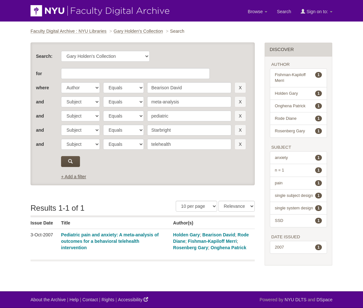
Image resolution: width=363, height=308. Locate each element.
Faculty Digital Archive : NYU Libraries (69, 31)
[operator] (123, 87)
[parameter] (80, 87)
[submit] (70, 161)
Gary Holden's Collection (138, 31)
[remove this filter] (240, 87)
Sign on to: (316, 11)
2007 (298, 247)
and (40, 101)
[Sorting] (236, 206)
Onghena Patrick (228, 247)
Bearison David (218, 234)
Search (284, 11)
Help (74, 299)
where (42, 87)
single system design (298, 208)
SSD (298, 221)
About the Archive (48, 299)
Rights (108, 299)
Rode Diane (298, 118)
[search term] (189, 87)
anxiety (298, 158)
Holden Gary (186, 234)
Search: (44, 56)
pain (298, 183)
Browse (257, 11)
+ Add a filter (73, 176)
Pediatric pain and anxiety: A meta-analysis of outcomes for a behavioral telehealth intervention (110, 241)
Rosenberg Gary (190, 247)
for (39, 73)
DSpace (324, 299)
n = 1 (298, 170)
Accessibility (133, 299)
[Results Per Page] (196, 206)
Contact (90, 299)
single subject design (298, 195)
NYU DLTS (295, 299)
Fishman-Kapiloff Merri (212, 241)
